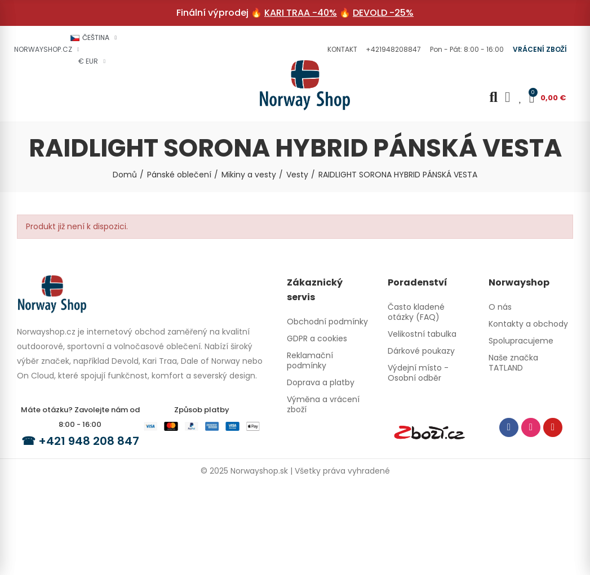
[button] (341, 49)
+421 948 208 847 (88, 441)
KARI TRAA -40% (300, 12)
